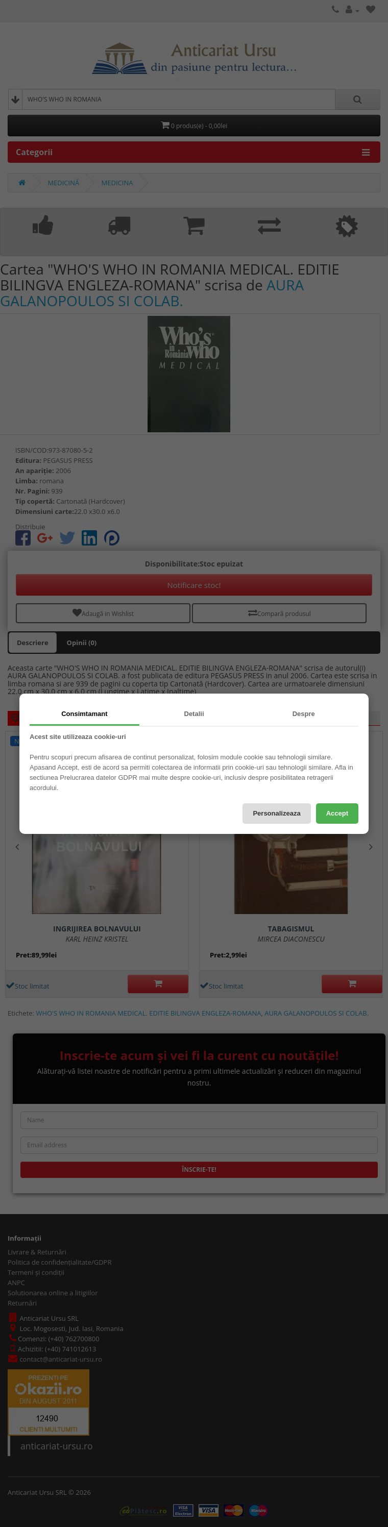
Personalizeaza (276, 813)
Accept (337, 813)
